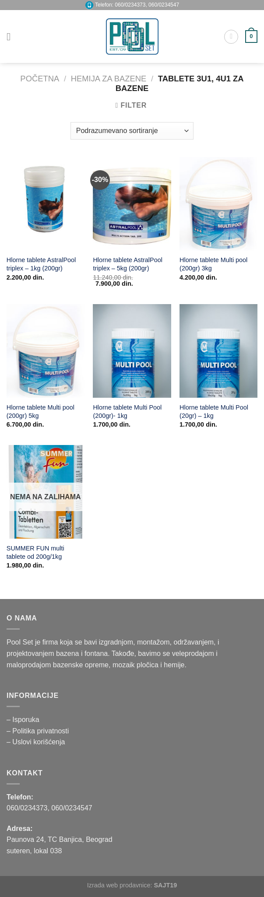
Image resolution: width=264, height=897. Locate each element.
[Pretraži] (231, 37)
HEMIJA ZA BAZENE (109, 78)
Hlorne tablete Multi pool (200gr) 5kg (40, 411)
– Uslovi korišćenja (36, 742)
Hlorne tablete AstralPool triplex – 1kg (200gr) (41, 264)
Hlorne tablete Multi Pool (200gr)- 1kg (127, 411)
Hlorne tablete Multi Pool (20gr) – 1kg (214, 411)
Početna (39, 78)
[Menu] (12, 36)
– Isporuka (23, 719)
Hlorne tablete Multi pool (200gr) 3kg (213, 264)
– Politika (22, 731)
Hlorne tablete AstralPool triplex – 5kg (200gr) (127, 264)
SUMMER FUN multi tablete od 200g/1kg (35, 552)
